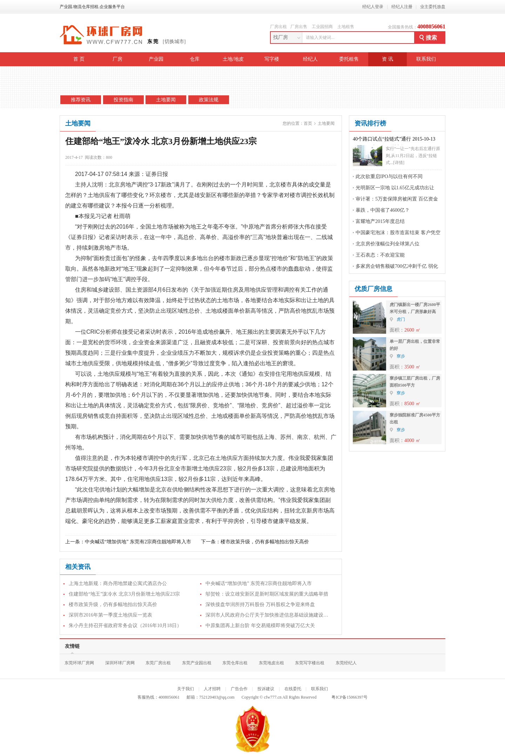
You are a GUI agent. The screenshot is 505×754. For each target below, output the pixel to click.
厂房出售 (298, 26)
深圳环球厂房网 (120, 662)
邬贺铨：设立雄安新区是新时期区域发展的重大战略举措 (267, 594)
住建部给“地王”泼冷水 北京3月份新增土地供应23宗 (124, 594)
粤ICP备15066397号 (349, 697)
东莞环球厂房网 (79, 662)
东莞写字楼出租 (309, 662)
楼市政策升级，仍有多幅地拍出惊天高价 (265, 541)
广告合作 (239, 688)
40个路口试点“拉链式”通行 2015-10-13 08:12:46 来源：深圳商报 (394, 140)
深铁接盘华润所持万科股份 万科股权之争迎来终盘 (260, 604)
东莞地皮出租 (271, 662)
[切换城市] (174, 41)
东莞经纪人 (346, 662)
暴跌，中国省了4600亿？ (383, 210)
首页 (308, 123)
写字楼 (271, 59)
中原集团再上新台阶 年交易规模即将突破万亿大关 (260, 625)
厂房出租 (278, 26)
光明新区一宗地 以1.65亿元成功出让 (395, 187)
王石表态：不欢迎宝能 (380, 255)
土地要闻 (166, 99)
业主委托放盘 (432, 6)
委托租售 (349, 59)
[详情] (398, 162)
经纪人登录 (372, 6)
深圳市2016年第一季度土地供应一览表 (110, 615)
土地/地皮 (233, 59)
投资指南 (123, 99)
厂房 (117, 59)
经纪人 (310, 59)
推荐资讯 (80, 99)
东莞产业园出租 (196, 662)
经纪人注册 (401, 6)
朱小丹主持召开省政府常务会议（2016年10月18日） (125, 625)
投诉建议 (265, 688)
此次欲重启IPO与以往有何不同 (389, 176)
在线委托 (292, 688)
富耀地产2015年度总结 (380, 221)
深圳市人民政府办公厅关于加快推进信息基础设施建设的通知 (272, 615)
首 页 (79, 59)
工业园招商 (322, 26)
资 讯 (387, 59)
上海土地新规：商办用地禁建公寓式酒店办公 (118, 583)
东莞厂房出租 (158, 662)
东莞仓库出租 (235, 662)
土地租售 (345, 26)
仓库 (195, 59)
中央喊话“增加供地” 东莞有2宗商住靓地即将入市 (138, 541)
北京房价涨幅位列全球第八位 (387, 243)
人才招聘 (212, 688)
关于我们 (185, 688)
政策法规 (208, 99)
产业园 (156, 59)
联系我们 (426, 59)
